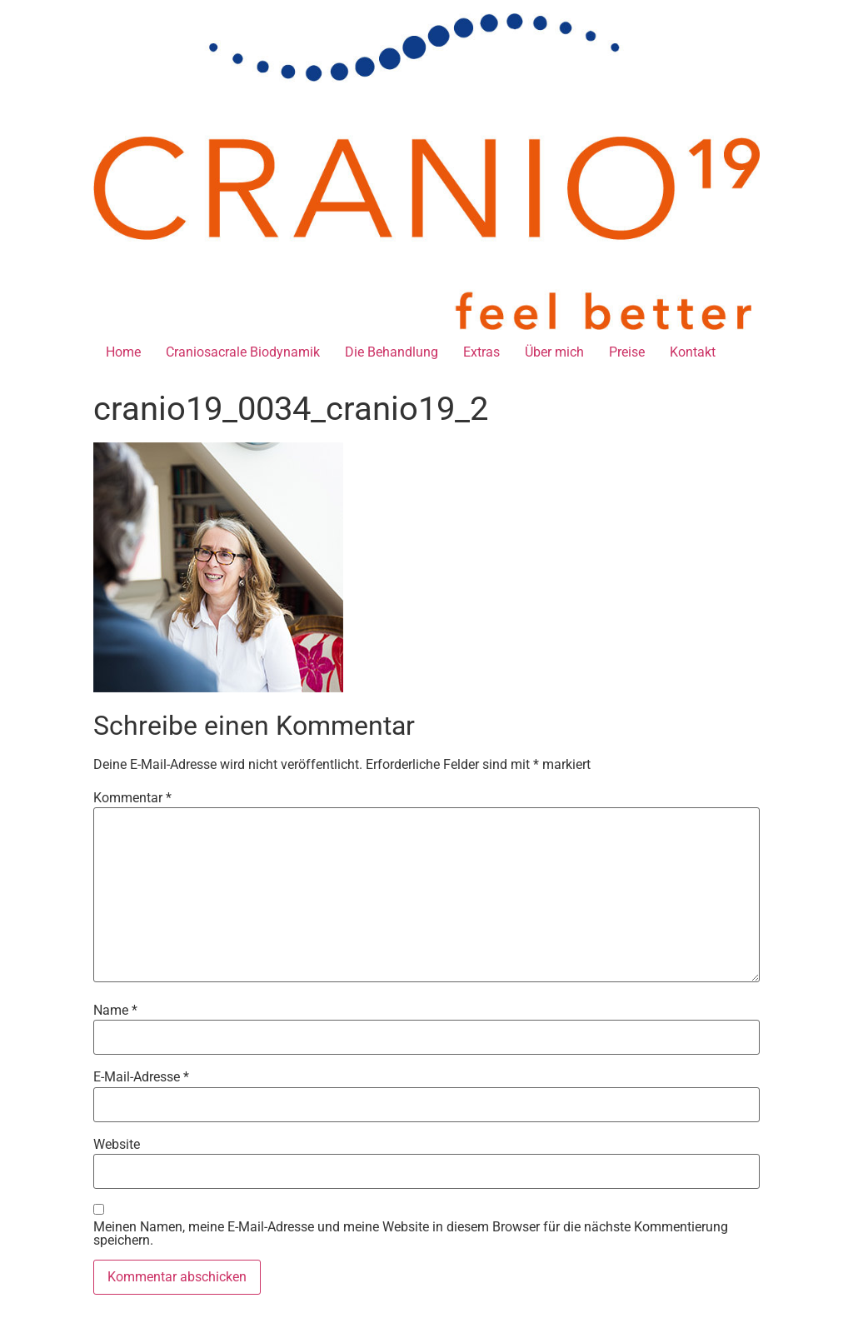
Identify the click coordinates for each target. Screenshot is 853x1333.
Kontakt (693, 352)
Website (116, 1144)
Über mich (554, 352)
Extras (481, 352)
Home (123, 352)
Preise (627, 352)
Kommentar (132, 798)
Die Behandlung (391, 352)
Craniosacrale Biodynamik (243, 352)
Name (115, 1010)
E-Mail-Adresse (141, 1077)
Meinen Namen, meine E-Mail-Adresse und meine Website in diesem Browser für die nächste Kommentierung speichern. (410, 1234)
